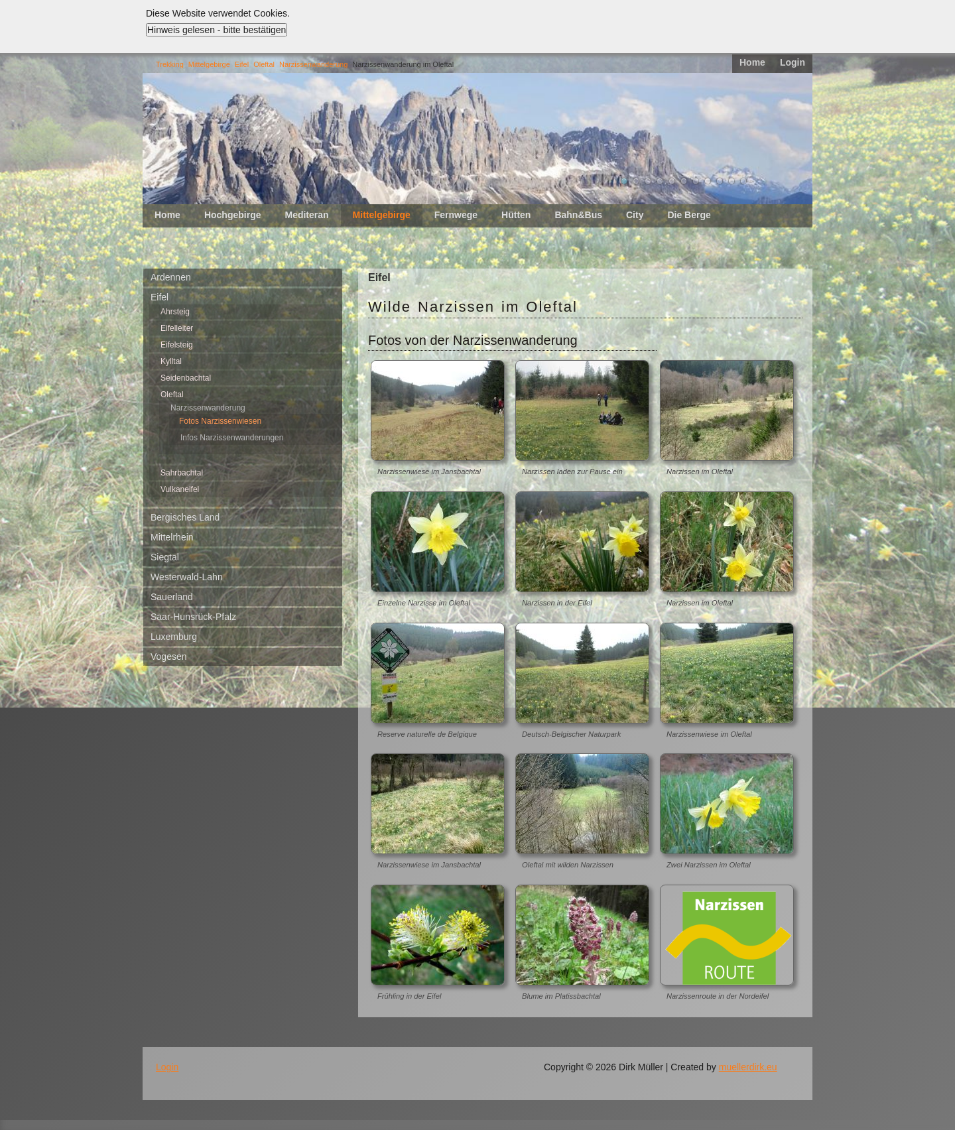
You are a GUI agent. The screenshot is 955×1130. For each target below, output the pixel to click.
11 (743, 181)
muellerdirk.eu (748, 1067)
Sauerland (172, 597)
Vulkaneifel (179, 489)
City (634, 215)
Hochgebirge (232, 215)
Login (792, 62)
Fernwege (456, 215)
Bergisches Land (185, 517)
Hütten (516, 215)
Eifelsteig (176, 344)
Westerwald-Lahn (187, 577)
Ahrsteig (175, 311)
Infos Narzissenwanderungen (231, 437)
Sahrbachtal (181, 472)
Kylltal (171, 361)
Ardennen (171, 277)
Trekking (170, 64)
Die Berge (688, 215)
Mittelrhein (172, 537)
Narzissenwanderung (313, 64)
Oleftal (264, 64)
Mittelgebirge (209, 64)
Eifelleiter (176, 328)
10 (731, 181)
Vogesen (169, 656)
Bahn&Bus (578, 215)
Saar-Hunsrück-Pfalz (193, 616)
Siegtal (165, 557)
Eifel (242, 64)
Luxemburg (174, 636)
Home (752, 62)
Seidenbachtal (185, 378)
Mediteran (306, 215)
